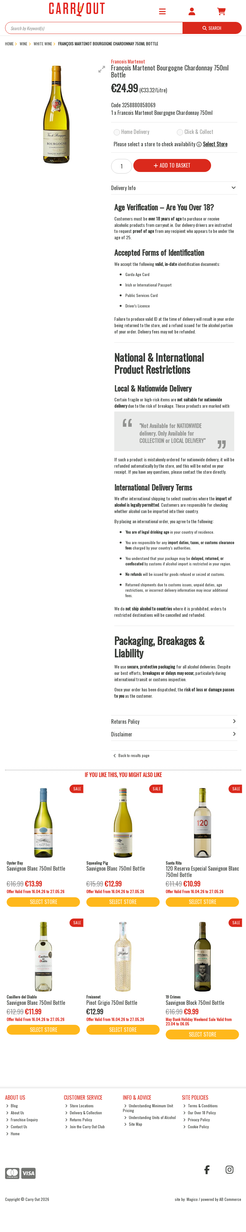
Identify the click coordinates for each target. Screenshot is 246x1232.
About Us (15, 1112)
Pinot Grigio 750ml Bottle (111, 1002)
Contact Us (16, 1126)
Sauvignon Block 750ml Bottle (195, 1002)
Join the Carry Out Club (85, 1126)
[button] (102, 69)
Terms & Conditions (200, 1105)
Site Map (133, 1124)
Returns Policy (78, 1119)
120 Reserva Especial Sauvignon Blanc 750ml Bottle (202, 871)
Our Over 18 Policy (199, 1112)
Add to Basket (170, 165)
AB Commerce (230, 1199)
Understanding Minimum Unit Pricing (148, 1108)
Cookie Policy (196, 1126)
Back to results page (134, 755)
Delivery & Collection (83, 1112)
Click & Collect (198, 131)
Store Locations (79, 1105)
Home (13, 1133)
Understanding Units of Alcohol (150, 1117)
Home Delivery (135, 131)
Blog (12, 1105)
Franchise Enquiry (22, 1119)
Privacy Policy (196, 1119)
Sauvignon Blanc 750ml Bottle (36, 868)
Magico (192, 1199)
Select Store (215, 144)
